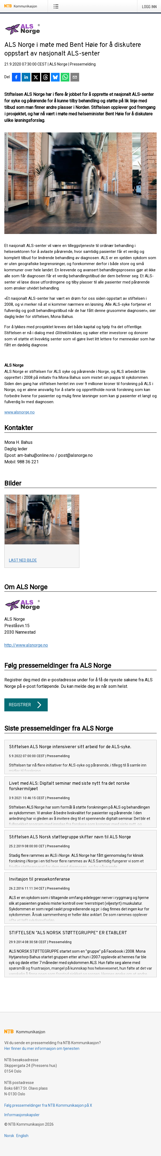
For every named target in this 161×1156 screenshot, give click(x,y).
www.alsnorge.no (19, 412)
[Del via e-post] (74, 78)
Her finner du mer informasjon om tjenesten (41, 1048)
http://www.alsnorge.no (26, 645)
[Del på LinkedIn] (26, 78)
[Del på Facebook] (16, 78)
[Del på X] (35, 78)
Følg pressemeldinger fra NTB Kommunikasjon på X (48, 1105)
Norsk (9, 1136)
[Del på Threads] (45, 78)
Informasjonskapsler (22, 1115)
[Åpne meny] (57, 6)
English (22, 1136)
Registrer (26, 705)
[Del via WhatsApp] (65, 78)
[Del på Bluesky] (55, 78)
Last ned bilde (23, 560)
